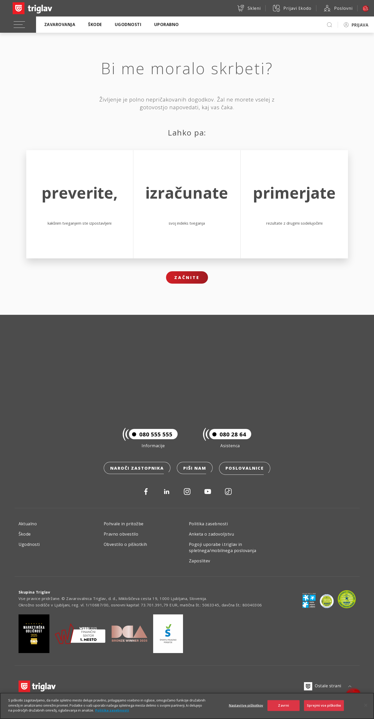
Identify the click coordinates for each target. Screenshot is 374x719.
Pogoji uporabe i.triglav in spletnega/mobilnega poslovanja (222, 547)
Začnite (187, 277)
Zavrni (283, 705)
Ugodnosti (128, 24)
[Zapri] (365, 705)
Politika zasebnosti (208, 524)
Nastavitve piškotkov (246, 705)
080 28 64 (227, 435)
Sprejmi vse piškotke (324, 705)
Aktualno (28, 524)
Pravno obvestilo (121, 534)
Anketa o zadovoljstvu (211, 534)
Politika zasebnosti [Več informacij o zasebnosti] (112, 710)
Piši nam (194, 469)
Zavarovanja (59, 24)
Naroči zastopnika (137, 469)
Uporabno (166, 24)
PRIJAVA (360, 25)
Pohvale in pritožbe (124, 524)
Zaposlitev (199, 561)
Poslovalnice (244, 469)
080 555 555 (150, 435)
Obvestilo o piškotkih (125, 544)
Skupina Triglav (34, 592)
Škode (95, 24)
